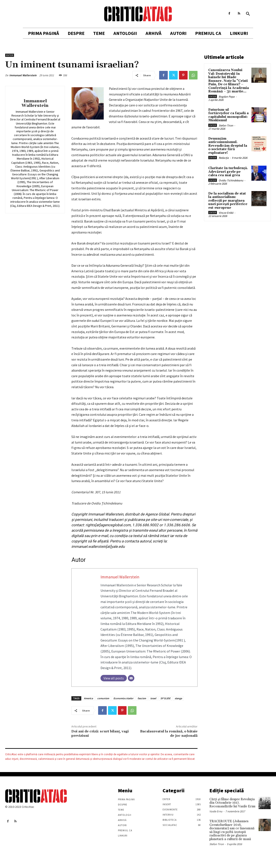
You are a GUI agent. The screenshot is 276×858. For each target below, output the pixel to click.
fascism (142, 698)
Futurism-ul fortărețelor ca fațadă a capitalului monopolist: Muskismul (228, 115)
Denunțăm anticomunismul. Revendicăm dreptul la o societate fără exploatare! (227, 146)
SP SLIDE (165, 698)
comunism (103, 698)
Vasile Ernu (215, 811)
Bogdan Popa (227, 96)
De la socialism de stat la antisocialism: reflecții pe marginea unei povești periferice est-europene (227, 201)
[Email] (131, 678)
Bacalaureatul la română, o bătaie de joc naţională (169, 733)
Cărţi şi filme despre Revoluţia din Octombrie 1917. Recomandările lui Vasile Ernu (232, 802)
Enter (9, 55)
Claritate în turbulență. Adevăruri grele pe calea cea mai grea (228, 171)
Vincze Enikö (226, 213)
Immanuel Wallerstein (22, 75)
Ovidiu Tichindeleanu (231, 180)
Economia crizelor (123, 698)
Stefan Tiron (226, 125)
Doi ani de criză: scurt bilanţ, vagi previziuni (100, 733)
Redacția (224, 158)
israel (153, 698)
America (88, 698)
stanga (178, 698)
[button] (248, 14)
